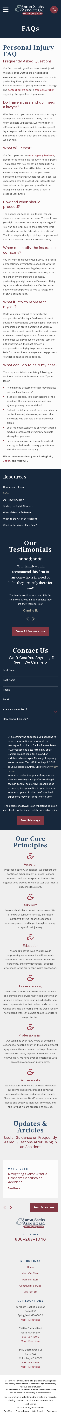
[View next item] (33, 618)
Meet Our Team (30, 1273)
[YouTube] (34, 1248)
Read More (44, 1207)
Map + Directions (30, 1319)
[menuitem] (30, 487)
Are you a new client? (15, 709)
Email (6, 699)
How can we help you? (15, 719)
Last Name (9, 680)
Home (30, 1267)
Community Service (30, 1285)
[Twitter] (18, 1248)
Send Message (30, 820)
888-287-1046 (30, 1239)
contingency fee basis (41, 155)
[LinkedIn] (42, 1248)
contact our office (18, 90)
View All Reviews (30, 631)
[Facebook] (26, 1248)
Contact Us (30, 1292)
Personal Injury (30, 1279)
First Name (9, 670)
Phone (6, 689)
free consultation (44, 90)
